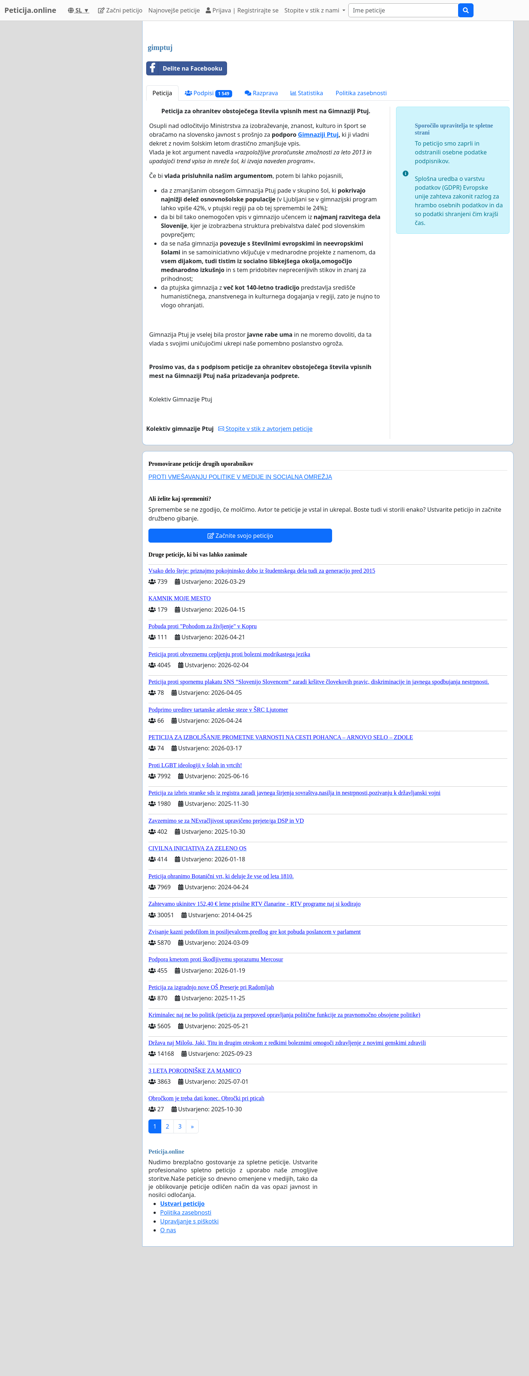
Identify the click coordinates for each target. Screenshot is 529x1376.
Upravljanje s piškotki (189, 1324)
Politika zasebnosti (361, 196)
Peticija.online (30, 10)
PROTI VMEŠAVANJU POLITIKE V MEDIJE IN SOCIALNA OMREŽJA (240, 580)
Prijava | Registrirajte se (242, 10)
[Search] (403, 10)
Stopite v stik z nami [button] (312, 10)
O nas (168, 1333)
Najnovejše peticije (174, 10)
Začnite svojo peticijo (240, 639)
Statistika (307, 196)
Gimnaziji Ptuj (318, 237)
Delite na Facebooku (184, 171)
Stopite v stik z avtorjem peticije (265, 532)
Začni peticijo (120, 10)
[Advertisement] (328, 84)
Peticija (162, 196)
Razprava (261, 196)
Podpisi (208, 196)
